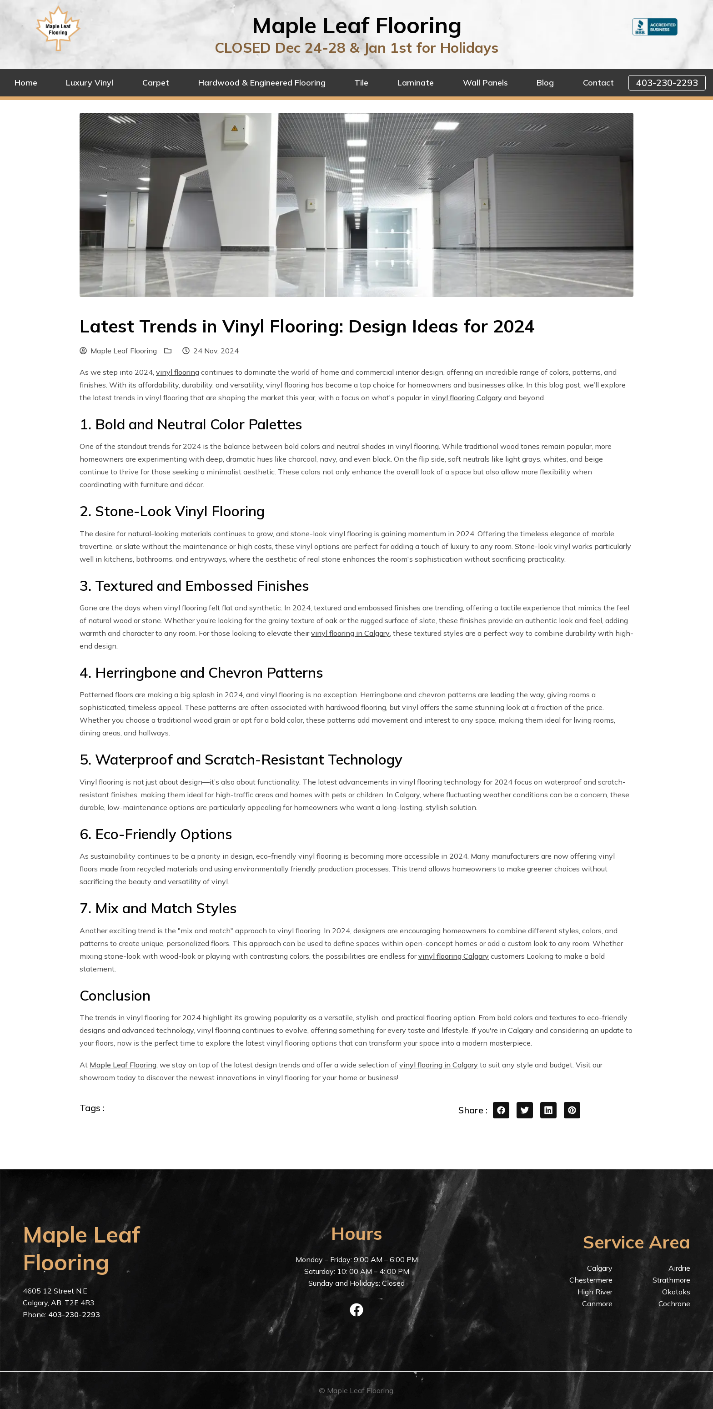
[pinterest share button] (572, 1110)
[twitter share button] (525, 1110)
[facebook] (356, 1310)
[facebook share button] (501, 1110)
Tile (361, 82)
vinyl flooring (177, 372)
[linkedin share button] (548, 1110)
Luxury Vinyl (89, 82)
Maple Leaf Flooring (118, 350)
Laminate (415, 82)
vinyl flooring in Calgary (350, 633)
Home (26, 82)
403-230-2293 (667, 82)
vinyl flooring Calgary (467, 397)
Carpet (155, 82)
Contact (598, 82)
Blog (545, 82)
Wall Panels (485, 82)
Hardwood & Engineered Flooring (262, 82)
